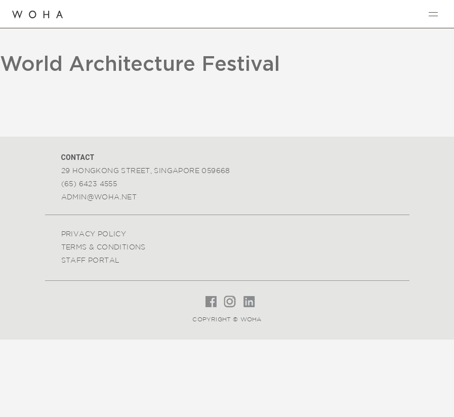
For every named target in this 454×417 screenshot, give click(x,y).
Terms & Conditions (103, 247)
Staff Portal (90, 260)
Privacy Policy (94, 234)
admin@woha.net (99, 197)
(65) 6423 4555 (89, 184)
